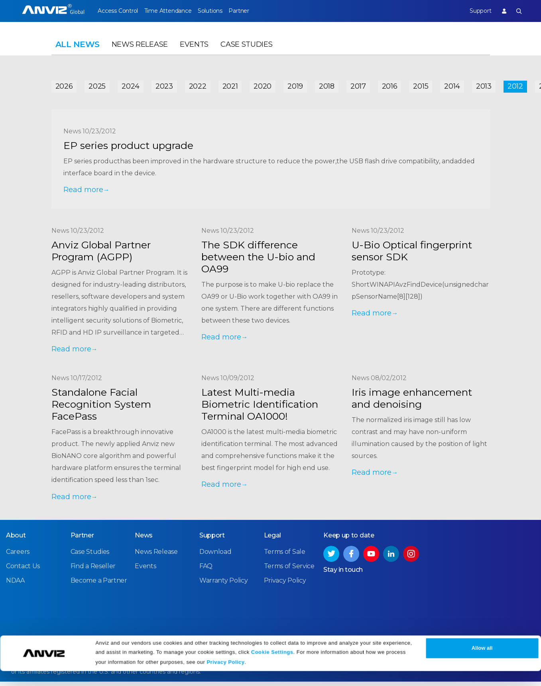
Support (475, 10)
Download (215, 556)
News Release (140, 50)
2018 (326, 84)
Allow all (482, 663)
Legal (272, 539)
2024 (131, 84)
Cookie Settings (272, 667)
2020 (262, 84)
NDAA (15, 585)
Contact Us (23, 570)
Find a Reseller (93, 570)
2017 (358, 84)
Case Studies (246, 50)
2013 (484, 84)
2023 (164, 84)
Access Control (118, 10)
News (144, 539)
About (16, 539)
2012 (515, 84)
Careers (18, 556)
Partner (254, 10)
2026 (64, 84)
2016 (389, 84)
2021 (230, 84)
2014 (452, 84)
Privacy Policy (225, 677)
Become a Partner (99, 585)
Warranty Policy (223, 585)
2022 (198, 84)
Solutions (220, 10)
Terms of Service (289, 570)
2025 (97, 84)
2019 (295, 84)
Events (194, 50)
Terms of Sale (284, 556)
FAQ (205, 570)
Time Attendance (173, 10)
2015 (420, 84)
